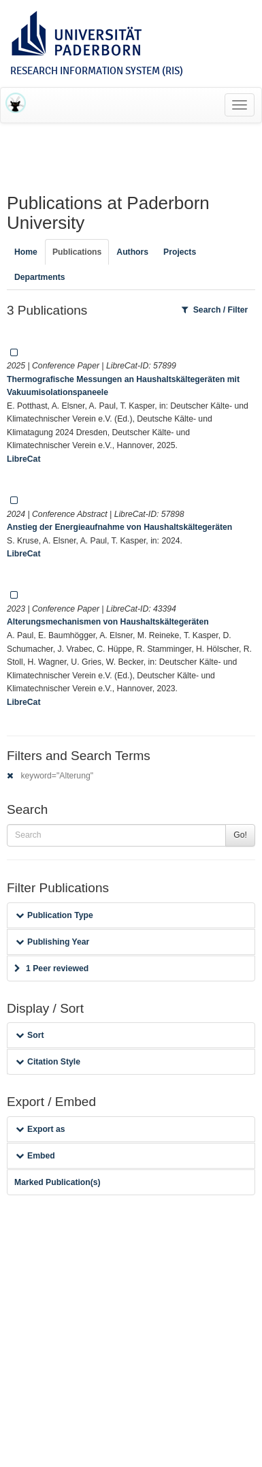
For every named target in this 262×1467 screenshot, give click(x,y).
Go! (240, 835)
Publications (76, 252)
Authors (132, 252)
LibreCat (23, 459)
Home (25, 252)
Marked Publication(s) (57, 1182)
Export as (40, 1129)
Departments (39, 277)
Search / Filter (215, 310)
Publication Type (54, 915)
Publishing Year (52, 942)
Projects (179, 252)
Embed (35, 1156)
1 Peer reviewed (51, 968)
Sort (30, 1035)
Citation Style (48, 1062)
